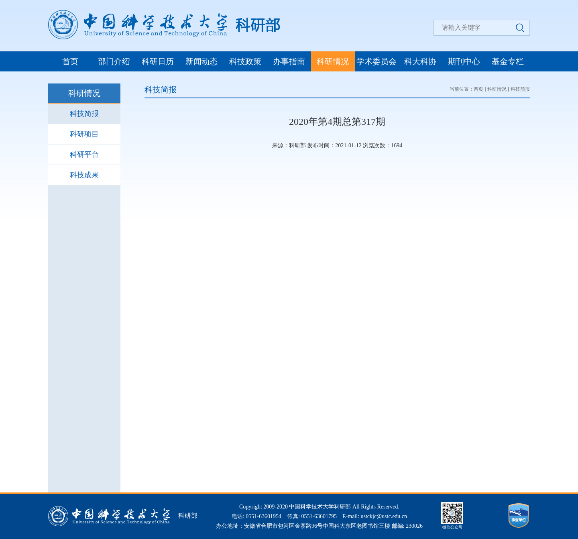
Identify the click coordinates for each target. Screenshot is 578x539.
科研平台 (84, 155)
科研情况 (333, 61)
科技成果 (84, 175)
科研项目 (84, 134)
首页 (70, 61)
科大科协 (420, 61)
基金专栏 (508, 61)
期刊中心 (464, 61)
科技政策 (245, 61)
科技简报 (84, 114)
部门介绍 (114, 61)
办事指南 (289, 61)
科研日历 (158, 61)
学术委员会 (376, 61)
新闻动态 (201, 61)
